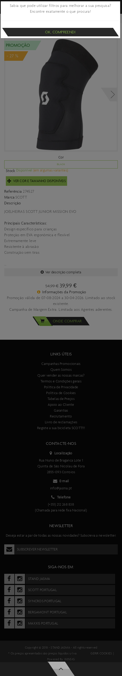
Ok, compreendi (60, 32)
